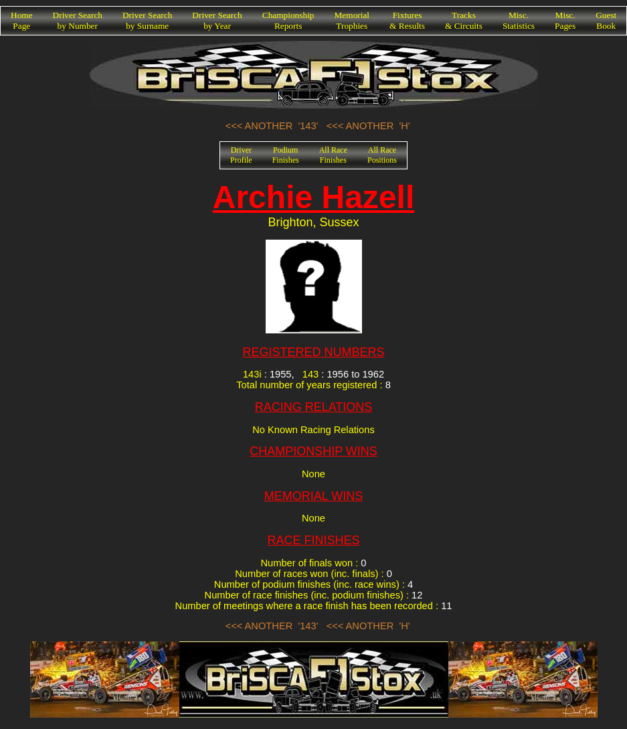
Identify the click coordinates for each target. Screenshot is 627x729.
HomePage (22, 20)
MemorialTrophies (352, 20)
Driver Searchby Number (77, 20)
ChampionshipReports (288, 20)
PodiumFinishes (285, 155)
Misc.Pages (565, 20)
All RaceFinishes (333, 155)
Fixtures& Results (407, 20)
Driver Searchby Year (217, 20)
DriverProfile (241, 155)
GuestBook (606, 20)
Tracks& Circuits (463, 20)
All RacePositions (382, 155)
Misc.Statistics (519, 20)
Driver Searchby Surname (147, 20)
